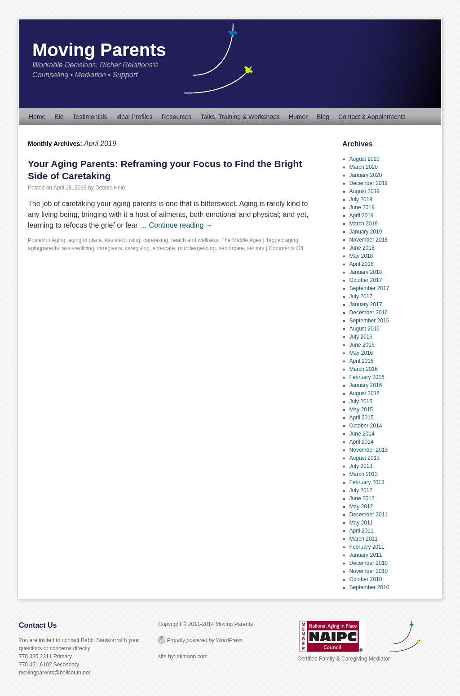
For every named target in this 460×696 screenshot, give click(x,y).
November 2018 (368, 240)
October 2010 (365, 579)
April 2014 (361, 442)
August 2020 (364, 159)
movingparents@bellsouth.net (54, 673)
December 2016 (368, 312)
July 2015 (360, 401)
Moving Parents (99, 50)
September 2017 (369, 288)
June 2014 (362, 434)
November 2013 (368, 450)
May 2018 (361, 256)
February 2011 (367, 547)
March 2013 (363, 474)
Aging (59, 240)
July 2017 (360, 296)
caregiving (137, 248)
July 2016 (360, 337)
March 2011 (363, 539)
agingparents (43, 248)
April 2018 (361, 264)
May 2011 (361, 523)
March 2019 (363, 223)
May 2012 (361, 506)
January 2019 (365, 232)
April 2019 (361, 215)
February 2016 (367, 377)
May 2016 (361, 353)
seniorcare (231, 248)
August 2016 (364, 329)
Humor (298, 116)
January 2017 (365, 304)
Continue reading (180, 225)
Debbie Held (110, 188)
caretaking (155, 240)
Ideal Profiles (134, 116)
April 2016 (361, 361)
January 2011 (365, 555)
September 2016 (369, 320)
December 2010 (368, 563)
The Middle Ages (241, 240)
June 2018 (362, 248)
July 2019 (360, 199)
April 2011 (361, 531)
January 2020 (365, 175)
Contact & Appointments (372, 116)
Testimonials (90, 116)
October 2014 (365, 426)
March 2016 (363, 369)
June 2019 (362, 207)
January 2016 (365, 385)
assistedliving (78, 248)
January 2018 (365, 272)
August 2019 (364, 191)
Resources (177, 116)
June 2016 (362, 345)
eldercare (164, 248)
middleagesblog (197, 248)
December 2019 (368, 183)
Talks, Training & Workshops (239, 116)
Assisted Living (122, 240)
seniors (256, 248)
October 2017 (365, 280)
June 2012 (362, 498)
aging (291, 240)
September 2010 (369, 587)
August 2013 (364, 458)
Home (37, 116)
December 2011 (368, 514)
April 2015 (361, 417)
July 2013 (360, 466)
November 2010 (368, 571)
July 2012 (360, 490)
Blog (323, 116)
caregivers (109, 248)
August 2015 (364, 393)
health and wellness (194, 240)
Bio (58, 116)
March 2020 (363, 167)
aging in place (85, 240)
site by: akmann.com (183, 656)
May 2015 (361, 409)
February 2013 (367, 482)
